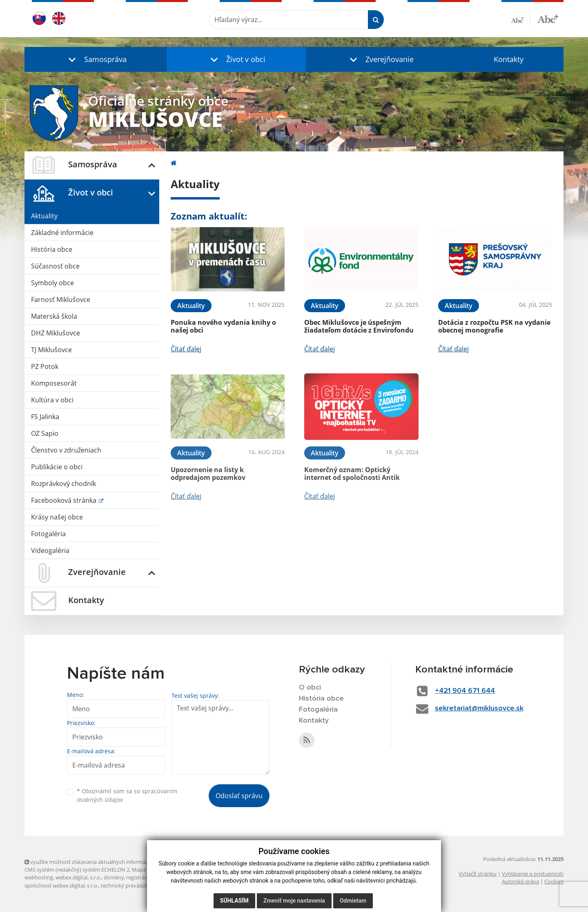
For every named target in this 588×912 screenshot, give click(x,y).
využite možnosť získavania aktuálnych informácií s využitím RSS (105, 861)
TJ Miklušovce (51, 349)
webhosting (38, 877)
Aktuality (44, 215)
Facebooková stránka (64, 500)
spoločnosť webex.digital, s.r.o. (61, 885)
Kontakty (508, 59)
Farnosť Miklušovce (60, 299)
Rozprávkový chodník (63, 483)
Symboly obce (52, 282)
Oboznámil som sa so (127, 795)
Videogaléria (50, 550)
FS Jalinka (45, 416)
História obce (51, 249)
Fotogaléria (48, 533)
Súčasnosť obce (55, 266)
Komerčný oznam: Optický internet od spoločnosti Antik (352, 473)
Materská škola (54, 316)
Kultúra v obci (52, 399)
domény (114, 877)
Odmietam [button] (353, 900)
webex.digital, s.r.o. (78, 877)
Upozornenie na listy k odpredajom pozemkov (208, 473)
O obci (310, 687)
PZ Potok (44, 366)
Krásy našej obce (57, 517)
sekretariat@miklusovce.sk (479, 708)
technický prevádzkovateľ (132, 885)
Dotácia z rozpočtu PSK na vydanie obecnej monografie (494, 326)
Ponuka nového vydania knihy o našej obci (223, 326)
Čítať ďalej (186, 348)
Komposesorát (54, 383)
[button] (95, 59)
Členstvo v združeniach (66, 450)
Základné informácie (62, 232)
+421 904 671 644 (465, 691)
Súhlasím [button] (234, 900)
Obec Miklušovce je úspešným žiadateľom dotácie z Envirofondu (359, 326)
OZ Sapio (44, 433)
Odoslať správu (239, 795)
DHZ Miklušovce (55, 332)
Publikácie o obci (56, 466)
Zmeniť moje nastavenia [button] (294, 900)
